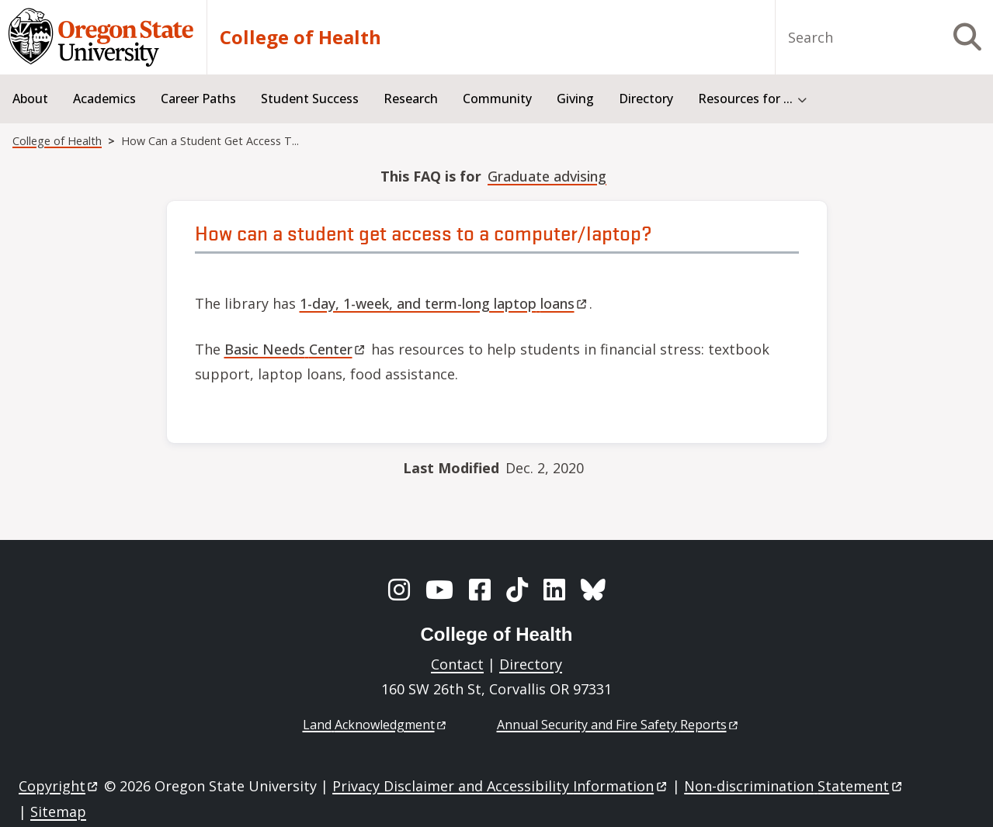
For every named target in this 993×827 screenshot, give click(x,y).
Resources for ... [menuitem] (745, 98)
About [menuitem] (30, 98)
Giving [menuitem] (575, 98)
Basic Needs (295, 349)
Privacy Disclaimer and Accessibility (500, 786)
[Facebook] (480, 589)
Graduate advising (547, 176)
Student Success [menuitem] (310, 98)
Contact (457, 664)
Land (375, 724)
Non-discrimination (794, 786)
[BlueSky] (593, 589)
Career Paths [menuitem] (198, 98)
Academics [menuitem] (104, 98)
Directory (530, 664)
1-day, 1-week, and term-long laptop (444, 303)
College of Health (300, 37)
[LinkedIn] (554, 589)
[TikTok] (517, 589)
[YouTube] (439, 589)
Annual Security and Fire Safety (618, 724)
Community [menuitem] (497, 98)
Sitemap (58, 811)
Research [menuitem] (411, 98)
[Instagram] (399, 589)
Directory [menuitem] (646, 98)
